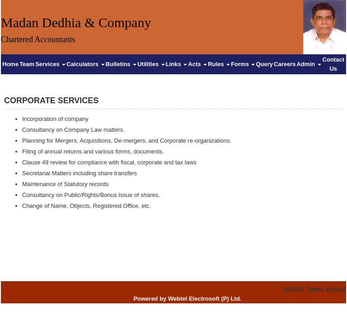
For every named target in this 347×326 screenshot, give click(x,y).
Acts (197, 64)
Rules (219, 64)
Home (10, 64)
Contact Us (333, 64)
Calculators (85, 64)
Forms (243, 64)
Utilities (151, 64)
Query (264, 64)
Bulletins (121, 64)
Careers (284, 64)
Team (26, 64)
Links (177, 64)
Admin (309, 64)
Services (50, 64)
